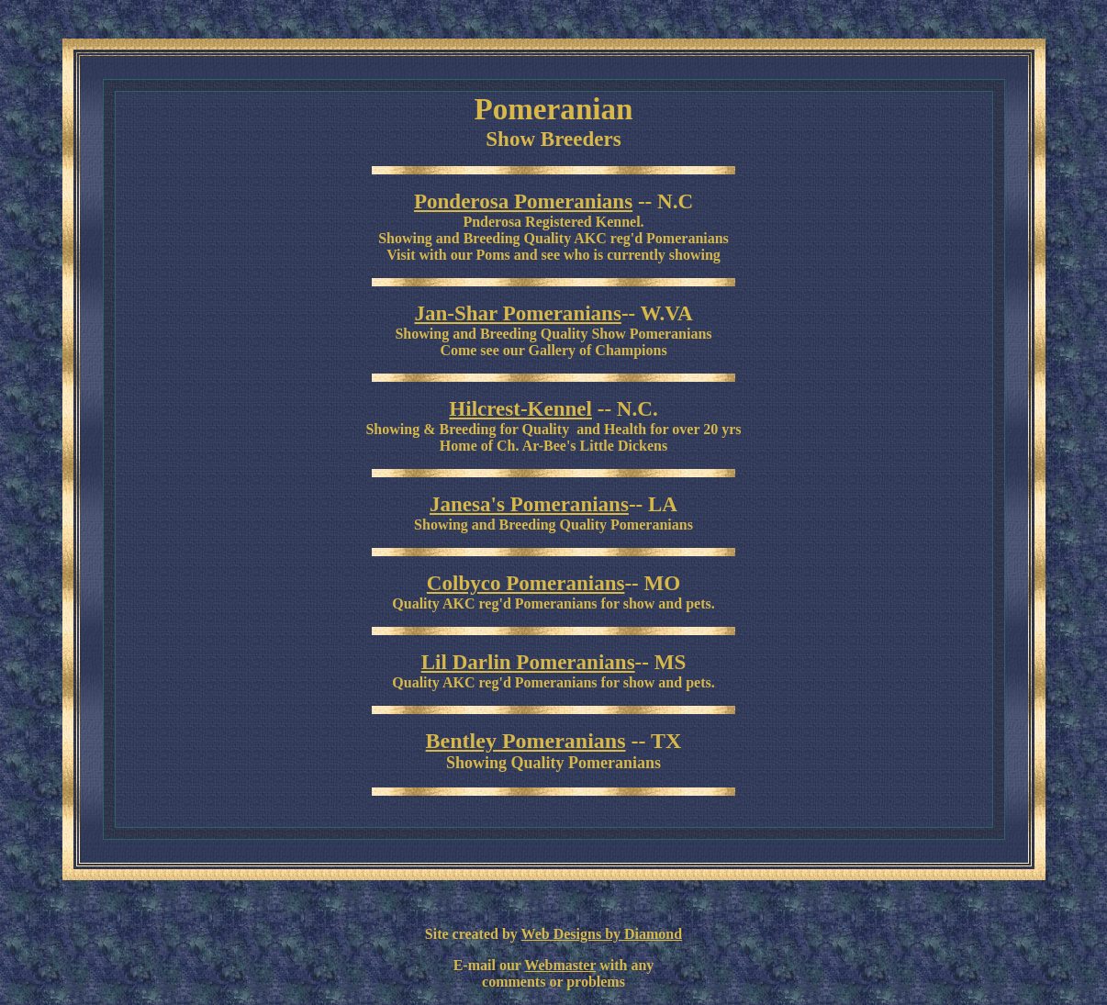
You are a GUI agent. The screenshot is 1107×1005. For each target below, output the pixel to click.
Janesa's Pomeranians (529, 504)
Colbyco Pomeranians (526, 583)
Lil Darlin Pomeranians (528, 662)
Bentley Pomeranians (526, 741)
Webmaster (560, 965)
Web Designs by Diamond (602, 934)
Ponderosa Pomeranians (523, 201)
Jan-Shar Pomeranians (517, 313)
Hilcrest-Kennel (520, 408)
